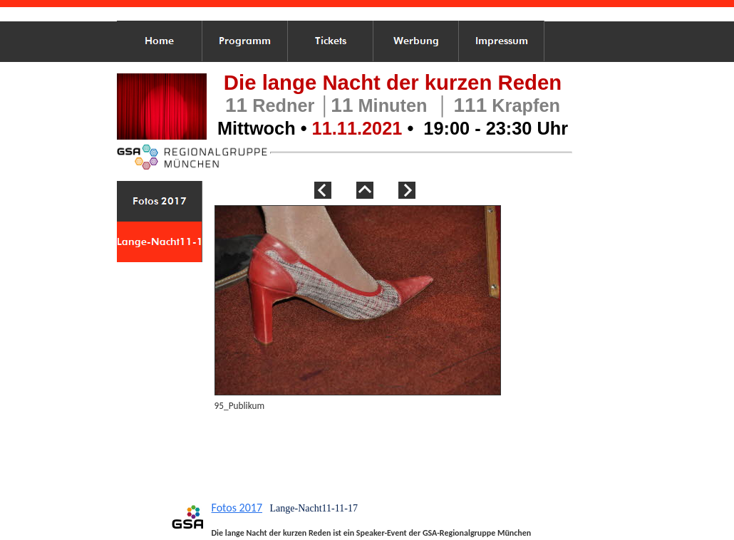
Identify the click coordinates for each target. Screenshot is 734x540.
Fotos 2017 (237, 507)
